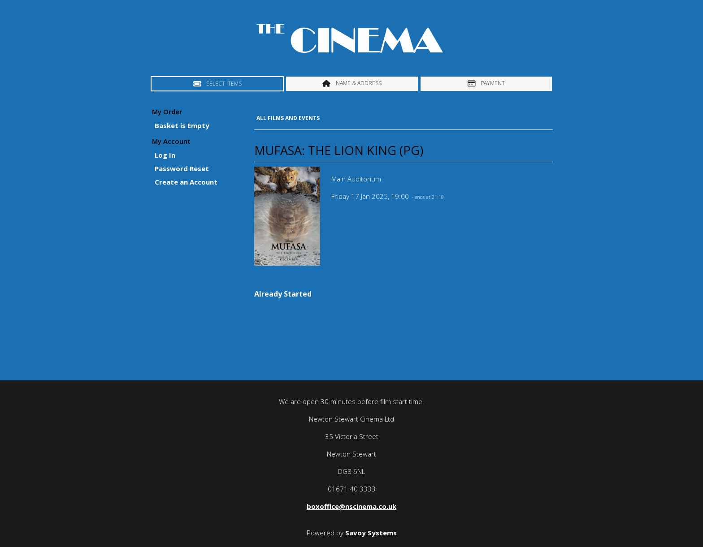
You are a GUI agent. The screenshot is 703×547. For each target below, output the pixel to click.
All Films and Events (288, 118)
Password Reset (182, 168)
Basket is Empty (182, 125)
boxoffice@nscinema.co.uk (351, 506)
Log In (165, 155)
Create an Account (186, 181)
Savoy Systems (371, 532)
